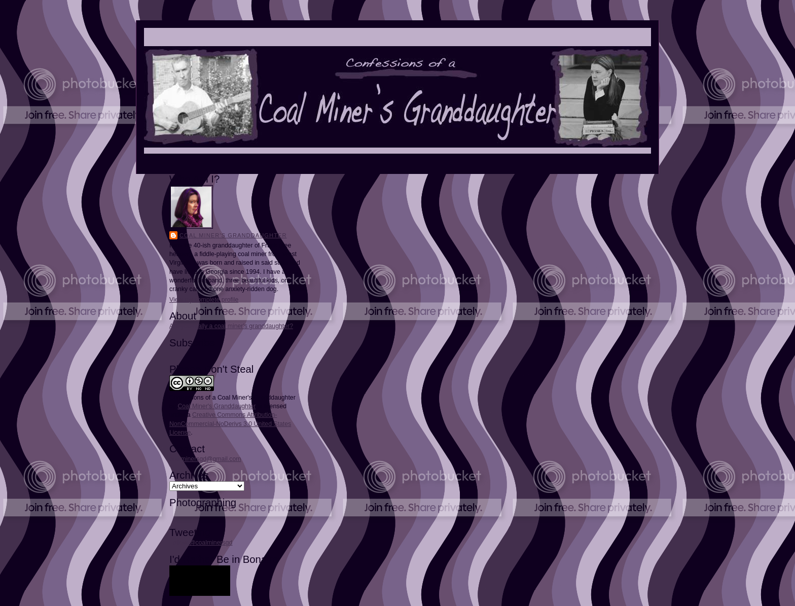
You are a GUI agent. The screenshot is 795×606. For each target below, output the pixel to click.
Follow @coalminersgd (200, 542)
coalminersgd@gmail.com (205, 458)
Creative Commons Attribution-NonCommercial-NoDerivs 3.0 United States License (230, 423)
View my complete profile (203, 299)
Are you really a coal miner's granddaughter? (231, 326)
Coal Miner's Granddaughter (233, 235)
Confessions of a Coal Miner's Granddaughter (232, 397)
